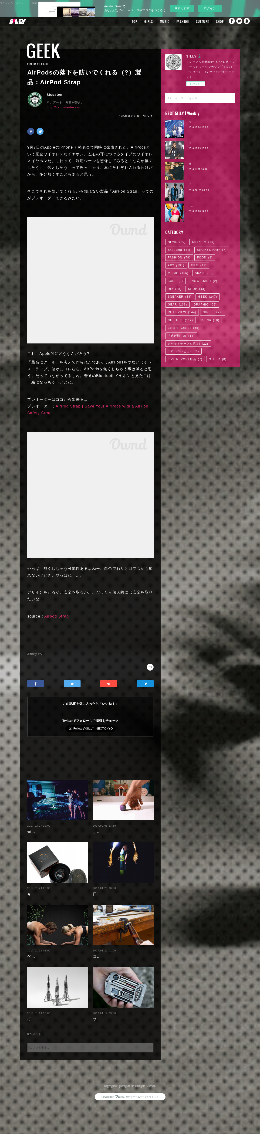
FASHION (173, 21)
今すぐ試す (182, 8)
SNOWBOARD (203, 281)
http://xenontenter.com (64, 107)
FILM (199, 265)
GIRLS (139, 21)
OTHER (217, 359)
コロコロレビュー (183, 351)
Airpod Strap (56, 616)
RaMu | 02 (196, 205)
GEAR (177, 304)
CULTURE (193, 21)
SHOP (210, 21)
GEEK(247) (34, 654)
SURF (175, 281)
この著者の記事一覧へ (135, 116)
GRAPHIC (205, 304)
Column (209, 320)
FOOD (205, 257)
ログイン (210, 8)
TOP (125, 21)
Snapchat (247, 21)
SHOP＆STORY (212, 249)
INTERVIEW (182, 312)
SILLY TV (203, 242)
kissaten (54, 94)
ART (176, 265)
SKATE (204, 273)
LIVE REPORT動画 (185, 359)
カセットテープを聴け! (188, 343)
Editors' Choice (183, 327)
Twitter (237, 21)
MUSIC (155, 21)
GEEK (43, 50)
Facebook (228, 21)
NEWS (177, 242)
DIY (175, 289)
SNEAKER (180, 296)
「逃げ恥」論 (181, 335)
